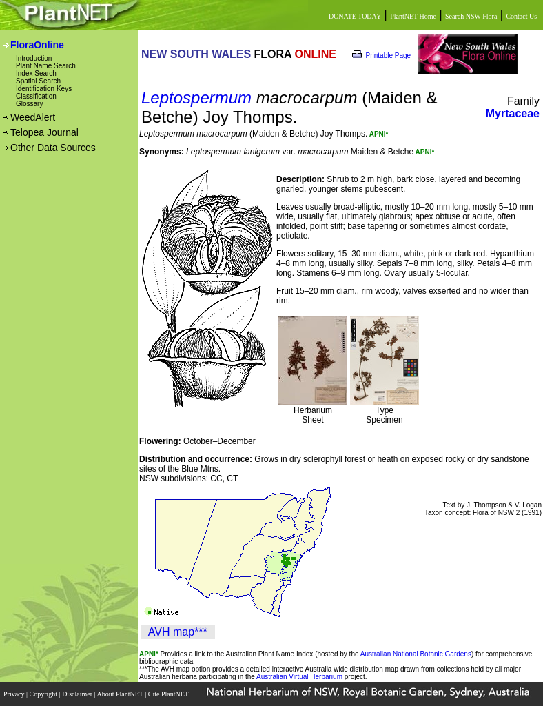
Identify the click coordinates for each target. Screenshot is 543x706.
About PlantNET (120, 694)
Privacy (14, 694)
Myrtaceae (513, 113)
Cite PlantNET (169, 694)
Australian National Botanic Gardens (415, 654)
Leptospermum (196, 97)
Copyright (44, 694)
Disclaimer (78, 694)
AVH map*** (177, 632)
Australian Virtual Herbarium (299, 676)
